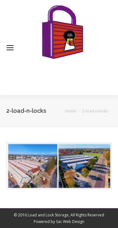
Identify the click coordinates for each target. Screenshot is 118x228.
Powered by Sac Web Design (59, 221)
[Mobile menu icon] (10, 48)
